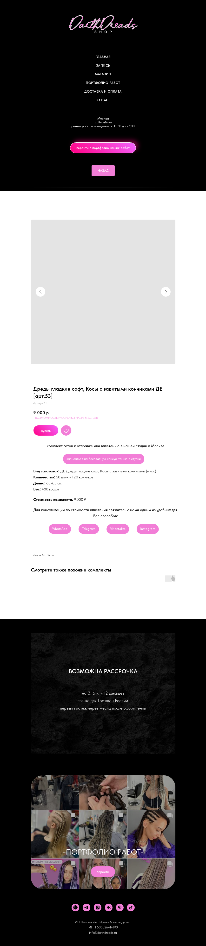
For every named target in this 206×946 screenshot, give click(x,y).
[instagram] (97, 907)
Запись (103, 65)
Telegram (88, 529)
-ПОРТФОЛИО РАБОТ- (103, 852)
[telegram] (86, 907)
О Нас (103, 100)
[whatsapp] (75, 907)
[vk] (109, 907)
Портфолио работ (103, 83)
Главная (103, 57)
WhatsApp (59, 529)
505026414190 (107, 927)
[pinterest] (120, 907)
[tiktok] (131, 907)
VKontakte (118, 529)
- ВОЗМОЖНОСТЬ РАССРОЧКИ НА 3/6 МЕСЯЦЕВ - (66, 417)
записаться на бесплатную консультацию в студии (103, 459)
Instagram (147, 529)
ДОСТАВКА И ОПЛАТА (103, 91)
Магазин (103, 74)
